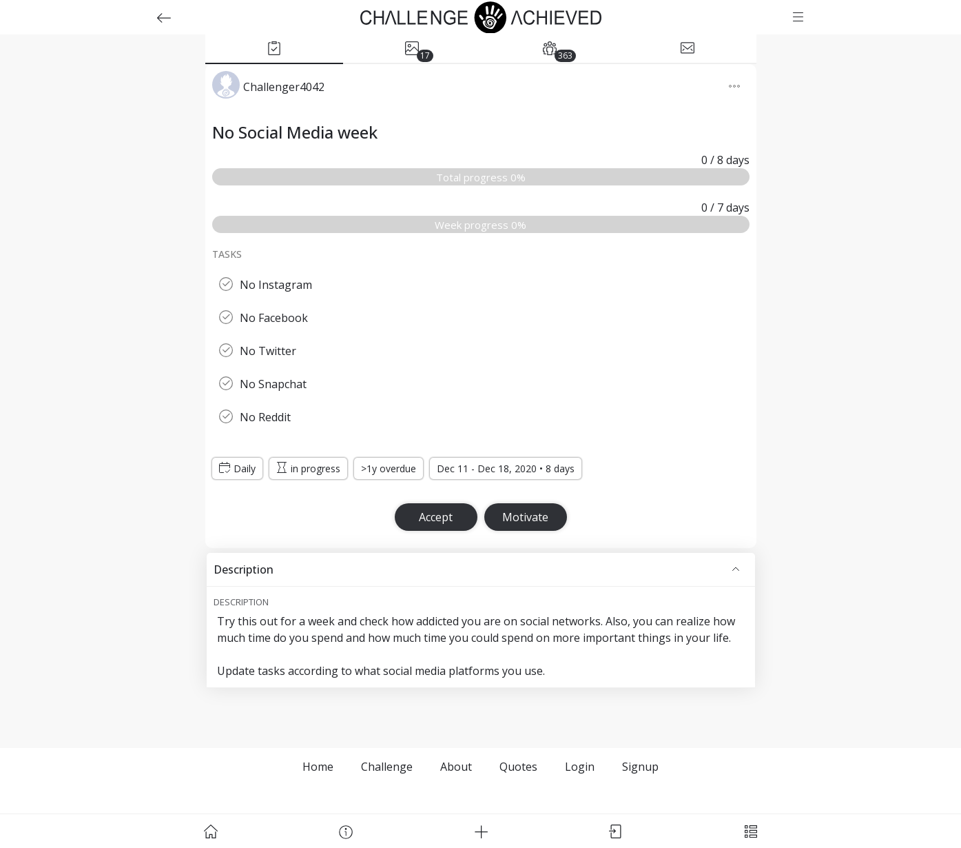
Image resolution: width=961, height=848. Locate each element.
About (456, 766)
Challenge (387, 766)
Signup (640, 766)
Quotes (518, 766)
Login (580, 766)
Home (317, 766)
